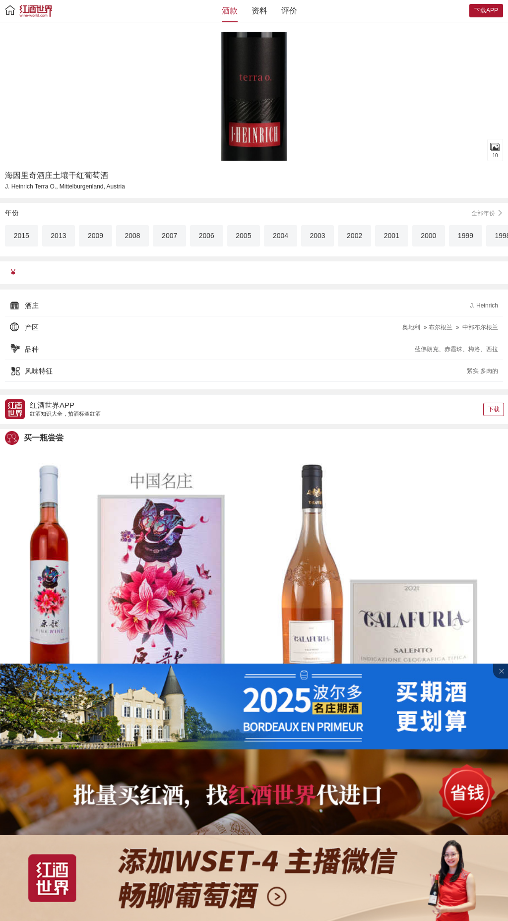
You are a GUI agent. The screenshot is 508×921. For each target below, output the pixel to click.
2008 (132, 236)
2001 (391, 236)
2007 (169, 236)
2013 (58, 236)
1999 (465, 236)
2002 (354, 236)
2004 (280, 236)
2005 (243, 236)
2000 (428, 236)
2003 (317, 236)
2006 (206, 236)
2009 (95, 236)
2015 (21, 236)
